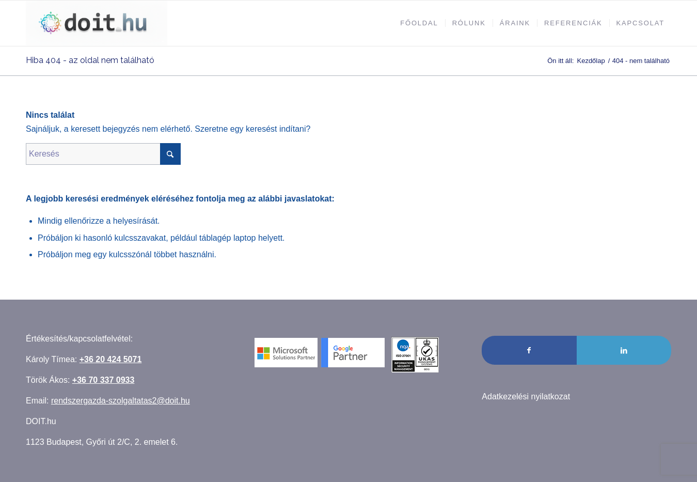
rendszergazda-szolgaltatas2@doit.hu (120, 400)
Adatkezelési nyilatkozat (526, 396)
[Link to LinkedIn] (624, 350)
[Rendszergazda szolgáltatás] (96, 23)
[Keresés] (103, 154)
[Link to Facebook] (529, 350)
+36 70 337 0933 (103, 380)
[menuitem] (419, 23)
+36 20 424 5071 (111, 359)
